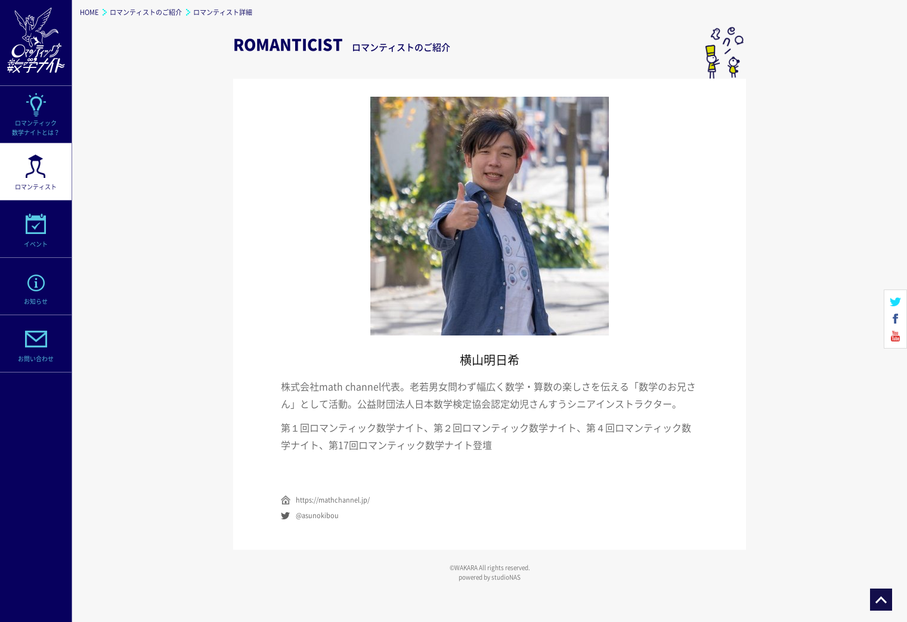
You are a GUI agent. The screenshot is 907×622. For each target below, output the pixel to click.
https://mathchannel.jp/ (333, 500)
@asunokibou (317, 515)
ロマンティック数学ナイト (36, 43)
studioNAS (506, 576)
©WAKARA (464, 567)
